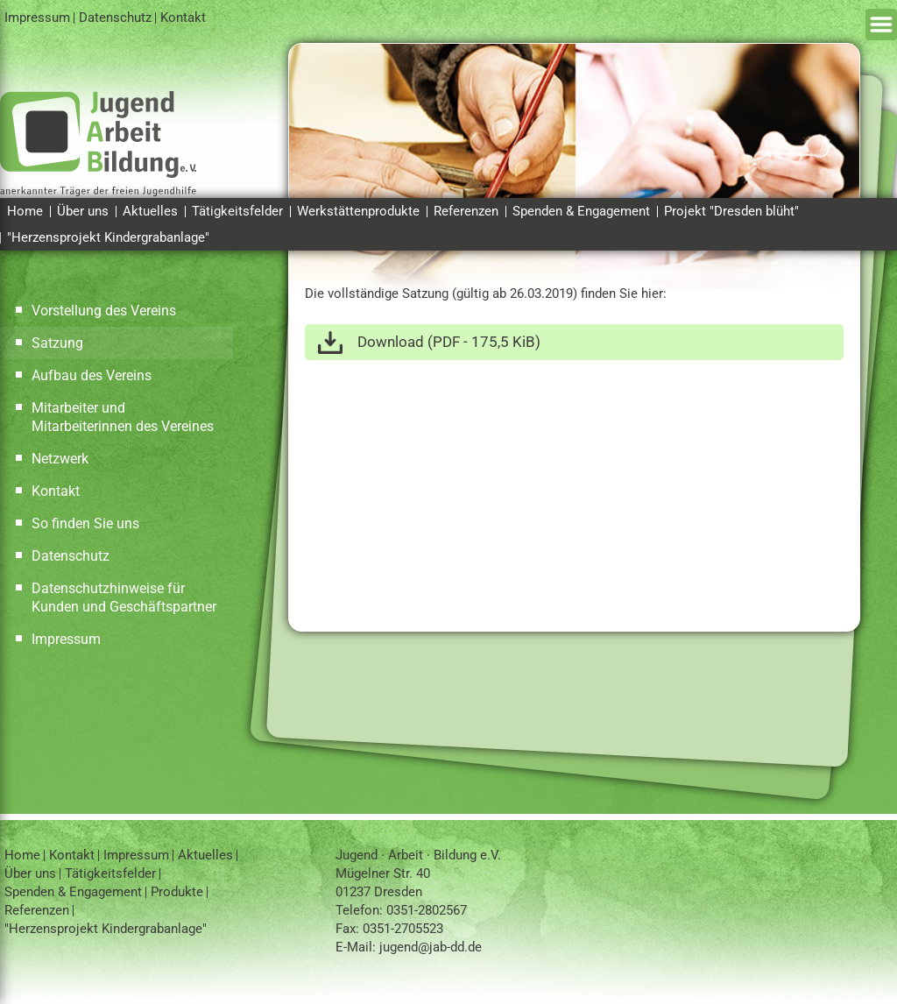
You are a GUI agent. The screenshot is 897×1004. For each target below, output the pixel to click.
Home (25, 211)
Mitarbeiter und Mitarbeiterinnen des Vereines (123, 417)
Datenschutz (115, 17)
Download (448, 341)
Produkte (177, 892)
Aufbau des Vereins (92, 375)
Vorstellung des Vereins (104, 310)
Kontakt (183, 17)
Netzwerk (60, 458)
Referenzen (466, 211)
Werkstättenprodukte (358, 211)
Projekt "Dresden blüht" (731, 211)
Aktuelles (150, 211)
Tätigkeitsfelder (237, 211)
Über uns (83, 211)
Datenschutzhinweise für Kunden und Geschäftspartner (124, 597)
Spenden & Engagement (581, 211)
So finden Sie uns (85, 523)
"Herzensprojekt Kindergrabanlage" (108, 237)
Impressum (37, 17)
